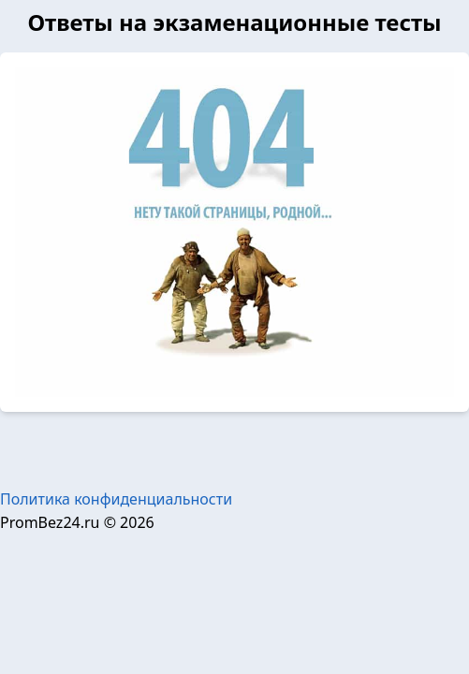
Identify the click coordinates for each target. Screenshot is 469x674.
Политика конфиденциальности (116, 499)
